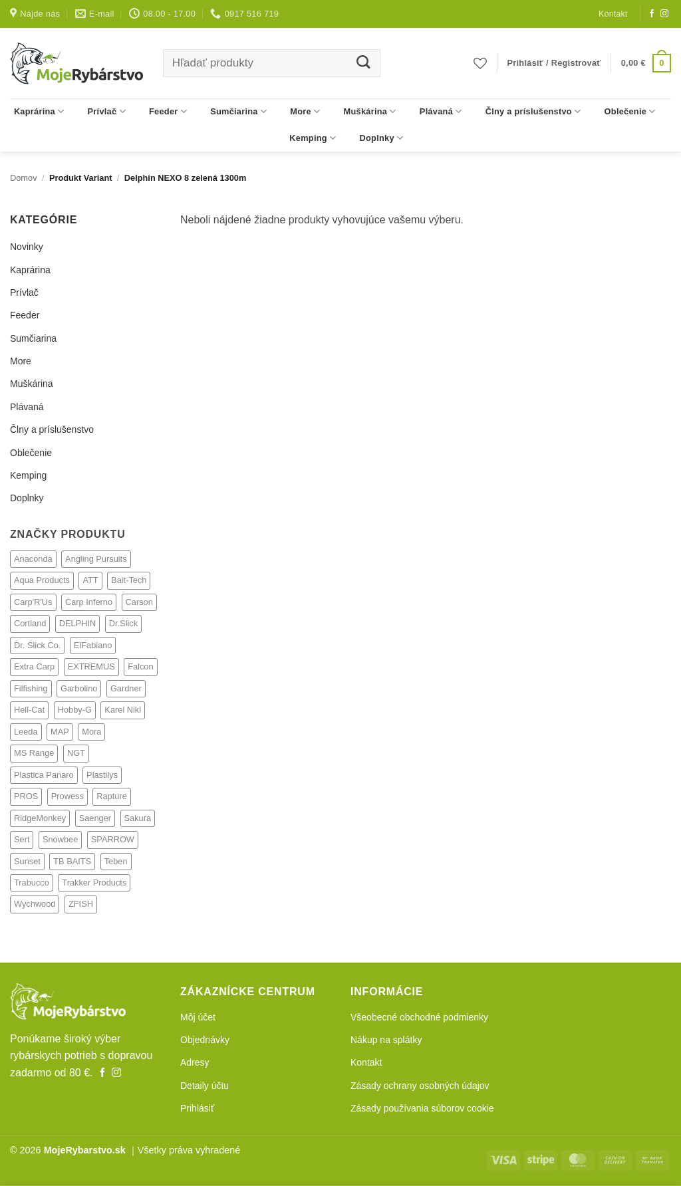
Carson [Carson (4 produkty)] (139, 602)
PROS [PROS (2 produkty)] (26, 796)
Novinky (26, 246)
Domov (23, 178)
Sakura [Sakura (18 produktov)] (138, 818)
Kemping (312, 138)
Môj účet (197, 1017)
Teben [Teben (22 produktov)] (116, 861)
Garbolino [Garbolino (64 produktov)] (79, 688)
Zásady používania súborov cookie (422, 1108)
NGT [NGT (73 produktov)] (76, 753)
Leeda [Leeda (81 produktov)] (26, 732)
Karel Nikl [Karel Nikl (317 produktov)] (122, 710)
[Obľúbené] (480, 63)
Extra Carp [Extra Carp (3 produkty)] (34, 666)
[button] (554, 63)
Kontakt (613, 14)
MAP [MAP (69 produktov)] (60, 732)
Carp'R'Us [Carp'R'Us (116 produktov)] (33, 602)
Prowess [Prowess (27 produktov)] (67, 796)
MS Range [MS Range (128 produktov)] (34, 753)
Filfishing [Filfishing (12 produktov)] (31, 688)
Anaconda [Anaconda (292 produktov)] (33, 559)
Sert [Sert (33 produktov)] (21, 839)
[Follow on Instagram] (664, 14)
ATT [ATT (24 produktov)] (90, 580)
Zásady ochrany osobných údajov (419, 1085)
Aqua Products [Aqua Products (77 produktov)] (42, 580)
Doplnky (382, 138)
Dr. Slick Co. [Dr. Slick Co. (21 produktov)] (37, 645)
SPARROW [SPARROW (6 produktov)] (112, 839)
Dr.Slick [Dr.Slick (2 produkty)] (123, 623)
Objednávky (204, 1039)
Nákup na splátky (386, 1039)
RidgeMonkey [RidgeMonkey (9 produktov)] (40, 818)
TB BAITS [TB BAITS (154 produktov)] (72, 861)
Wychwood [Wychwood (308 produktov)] (34, 904)
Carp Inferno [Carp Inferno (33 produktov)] (88, 602)
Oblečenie (630, 111)
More (305, 111)
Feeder (168, 111)
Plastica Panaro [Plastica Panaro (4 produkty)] (44, 775)
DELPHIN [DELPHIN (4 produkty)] (77, 623)
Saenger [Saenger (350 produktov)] (95, 818)
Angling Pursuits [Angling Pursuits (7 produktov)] (95, 559)
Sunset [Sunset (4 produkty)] (27, 861)
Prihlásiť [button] (197, 1108)
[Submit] (363, 63)
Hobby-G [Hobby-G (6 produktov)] (75, 710)
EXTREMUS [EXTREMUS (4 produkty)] (91, 666)
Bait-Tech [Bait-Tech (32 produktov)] (128, 580)
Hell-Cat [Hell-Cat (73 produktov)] (29, 710)
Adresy (194, 1062)
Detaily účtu (204, 1085)
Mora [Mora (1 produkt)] (91, 732)
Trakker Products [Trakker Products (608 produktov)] (94, 883)
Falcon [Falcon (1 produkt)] (140, 666)
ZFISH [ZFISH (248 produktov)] (80, 904)
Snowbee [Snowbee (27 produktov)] (60, 839)
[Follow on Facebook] (652, 14)
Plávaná (441, 111)
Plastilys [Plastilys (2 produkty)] (102, 775)
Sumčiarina (238, 111)
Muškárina (370, 111)
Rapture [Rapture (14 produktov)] (111, 796)
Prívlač (107, 111)
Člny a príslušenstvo (533, 111)
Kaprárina (39, 111)
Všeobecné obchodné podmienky (419, 1017)
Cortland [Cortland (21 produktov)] (30, 623)
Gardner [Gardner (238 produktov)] (126, 688)
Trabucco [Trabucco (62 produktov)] (31, 883)
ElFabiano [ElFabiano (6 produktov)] (93, 645)
